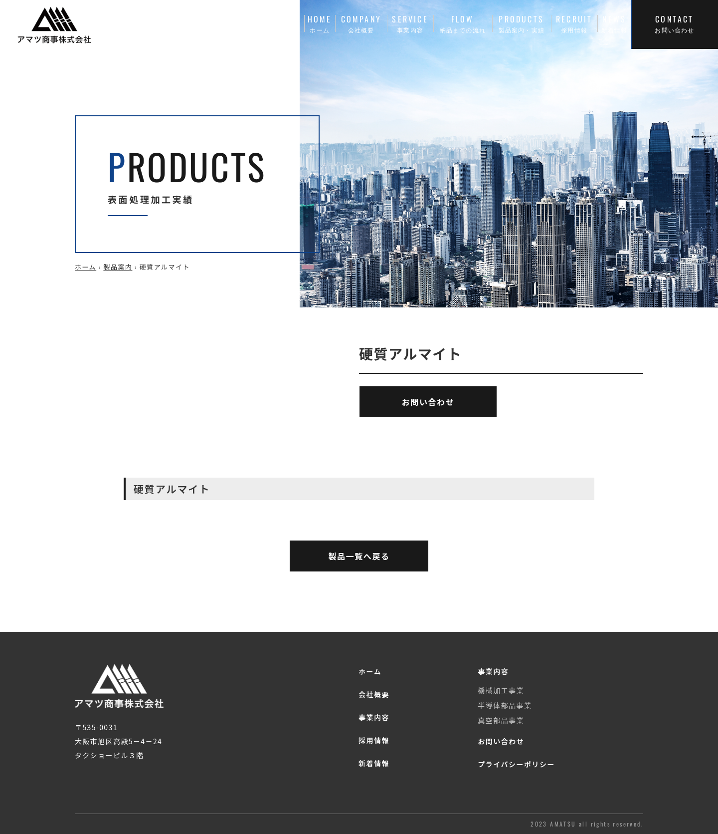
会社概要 (374, 694)
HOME (319, 23)
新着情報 (374, 763)
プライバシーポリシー (516, 764)
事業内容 (374, 717)
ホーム (85, 267)
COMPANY (361, 23)
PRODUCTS (521, 23)
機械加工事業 (501, 690)
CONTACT (674, 23)
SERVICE (410, 23)
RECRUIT (574, 23)
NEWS (614, 23)
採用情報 (374, 740)
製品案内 (117, 267)
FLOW (462, 23)
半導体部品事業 (505, 705)
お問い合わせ (501, 741)
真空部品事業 (501, 720)
